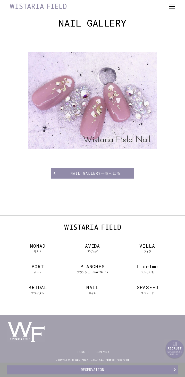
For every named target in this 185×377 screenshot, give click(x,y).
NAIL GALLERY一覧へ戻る (96, 173)
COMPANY (102, 352)
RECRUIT (82, 352)
